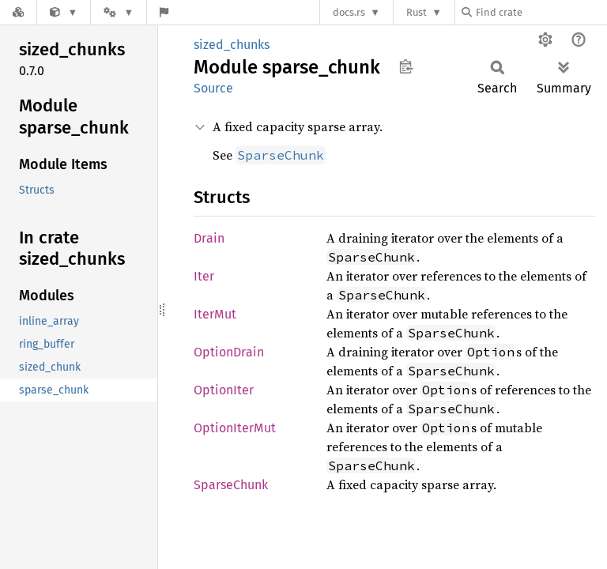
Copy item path (406, 66)
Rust (416, 12)
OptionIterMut (235, 427)
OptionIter (224, 390)
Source (213, 88)
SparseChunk (231, 484)
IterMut (215, 314)
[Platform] (118, 12)
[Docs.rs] (18, 12)
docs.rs (349, 12)
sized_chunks (232, 44)
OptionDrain (229, 352)
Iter (204, 276)
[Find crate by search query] (540, 12)
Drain (209, 238)
